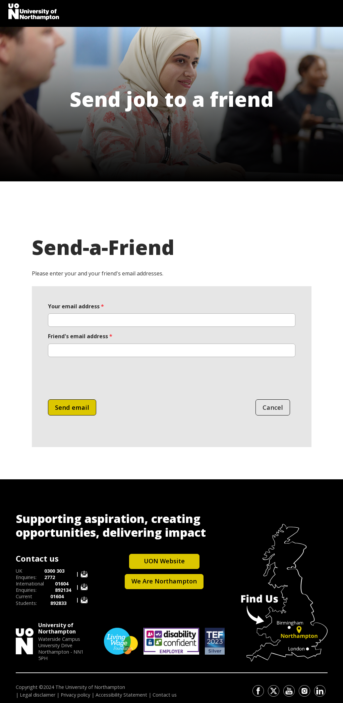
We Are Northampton (164, 581)
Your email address (76, 306)
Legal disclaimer (37, 695)
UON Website (164, 561)
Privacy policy (75, 695)
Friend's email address (80, 336)
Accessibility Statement (121, 695)
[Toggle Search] (328, 10)
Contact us (165, 695)
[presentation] (99, 375)
